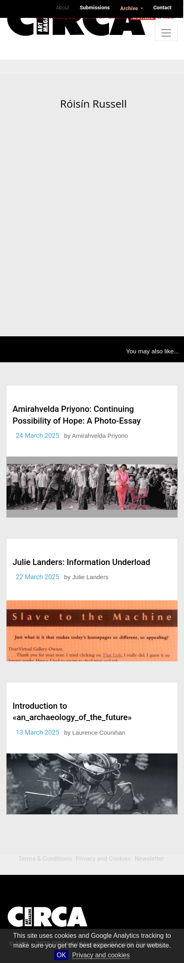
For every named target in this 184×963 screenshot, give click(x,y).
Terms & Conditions (45, 858)
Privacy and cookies (101, 955)
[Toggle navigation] (166, 33)
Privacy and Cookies (103, 858)
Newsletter (149, 858)
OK (61, 955)
